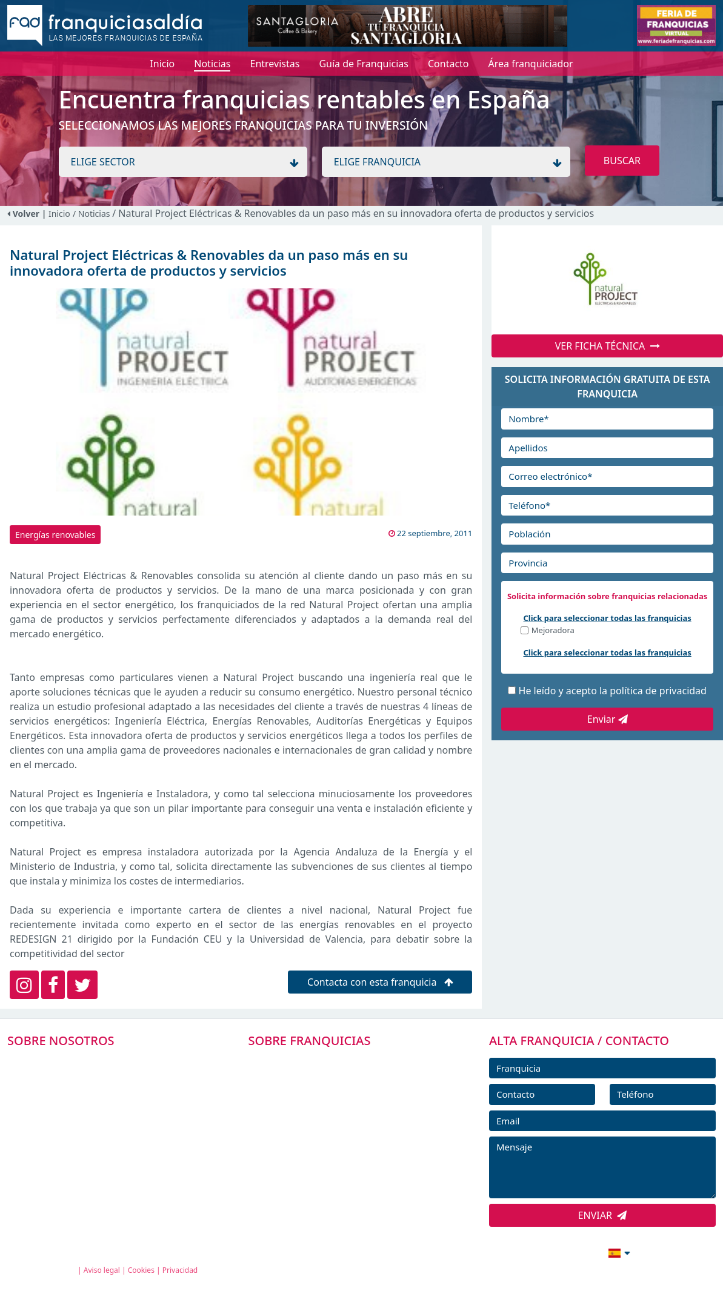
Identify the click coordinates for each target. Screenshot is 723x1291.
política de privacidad (658, 690)
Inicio (59, 213)
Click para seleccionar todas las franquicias (607, 617)
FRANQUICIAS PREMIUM (318, 1062)
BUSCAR (622, 160)
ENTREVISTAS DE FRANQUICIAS (333, 1171)
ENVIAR (602, 1215)
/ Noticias (92, 213)
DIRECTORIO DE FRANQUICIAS (331, 1089)
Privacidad (180, 1270)
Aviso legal (102, 1270)
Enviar (607, 719)
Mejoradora (553, 631)
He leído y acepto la (613, 690)
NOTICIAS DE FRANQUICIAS (325, 1143)
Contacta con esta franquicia (380, 982)
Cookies (141, 1270)
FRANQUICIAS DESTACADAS (325, 1116)
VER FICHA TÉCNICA (607, 346)
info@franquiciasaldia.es (514, 1251)
